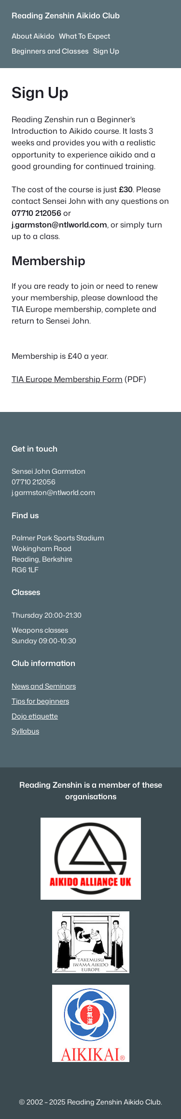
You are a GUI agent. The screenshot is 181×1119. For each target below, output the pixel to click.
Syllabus (25, 731)
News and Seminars (44, 686)
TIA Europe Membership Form (67, 378)
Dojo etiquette (35, 716)
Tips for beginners (40, 701)
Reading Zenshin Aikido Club (66, 15)
